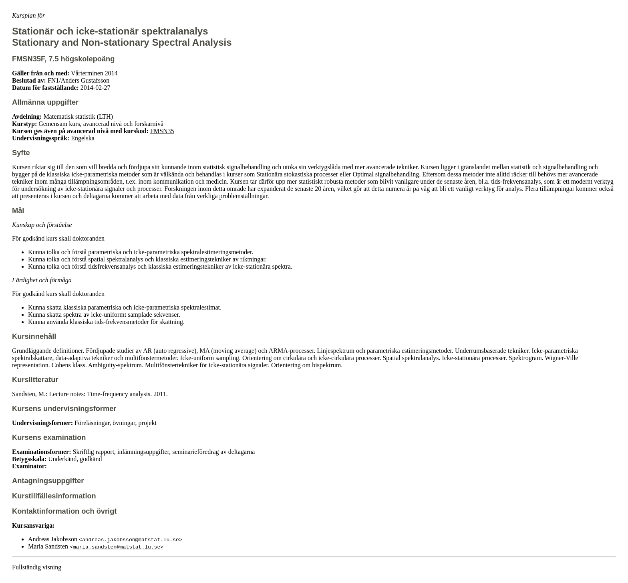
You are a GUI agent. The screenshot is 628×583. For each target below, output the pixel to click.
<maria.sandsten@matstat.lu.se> (116, 546)
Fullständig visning (36, 567)
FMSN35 (162, 131)
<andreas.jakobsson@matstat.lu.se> (130, 539)
